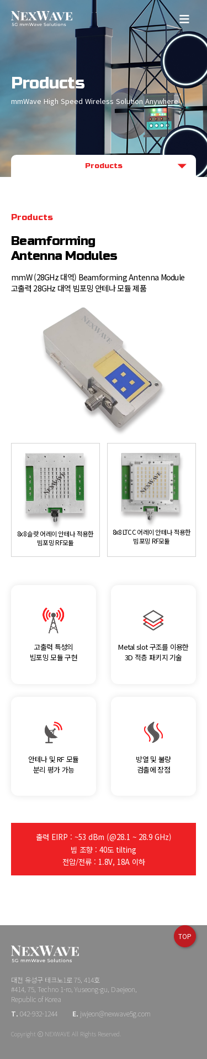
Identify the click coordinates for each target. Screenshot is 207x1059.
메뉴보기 (184, 18)
